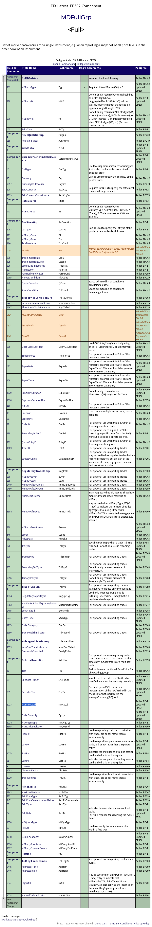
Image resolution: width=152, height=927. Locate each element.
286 (8, 346)
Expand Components (63, 64)
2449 (9, 484)
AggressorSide (29, 870)
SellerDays (27, 418)
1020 (9, 777)
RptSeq (25, 827)
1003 (9, 448)
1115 (9, 625)
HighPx (25, 734)
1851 (9, 458)
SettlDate (26, 813)
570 (8, 651)
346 (8, 496)
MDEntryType (29, 87)
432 (8, 366)
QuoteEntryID (29, 442)
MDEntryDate (29, 235)
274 (8, 243)
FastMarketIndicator (32, 273)
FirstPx (25, 753)
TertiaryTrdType (30, 578)
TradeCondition (30, 290)
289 (8, 480)
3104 (9, 511)
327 (8, 269)
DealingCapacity (30, 837)
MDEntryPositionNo (32, 527)
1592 (9, 770)
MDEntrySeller (29, 480)
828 (8, 546)
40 (8, 169)
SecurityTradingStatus (33, 265)
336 (8, 257)
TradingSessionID (31, 257)
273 (8, 239)
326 (8, 265)
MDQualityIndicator (32, 726)
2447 (9, 273)
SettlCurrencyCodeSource (35, 195)
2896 (9, 578)
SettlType (26, 804)
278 (8, 101)
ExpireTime (28, 380)
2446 (9, 870)
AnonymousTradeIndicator (36, 303)
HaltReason (28, 269)
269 (8, 87)
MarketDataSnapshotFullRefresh (19, 919)
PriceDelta (27, 538)
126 (8, 380)
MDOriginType (29, 722)
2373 (9, 647)
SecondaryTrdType (32, 567)
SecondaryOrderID (31, 433)
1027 (9, 848)
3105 (9, 726)
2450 (9, 488)
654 (8, 883)
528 (8, 715)
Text (24, 670)
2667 (9, 307)
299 (8, 442)
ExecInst (26, 413)
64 (8, 813)
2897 (9, 184)
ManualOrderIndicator (33, 895)
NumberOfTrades (31, 511)
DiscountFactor (30, 770)
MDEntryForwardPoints (34, 848)
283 (8, 325)
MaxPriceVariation (31, 792)
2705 (9, 277)
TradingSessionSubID (33, 261)
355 (8, 692)
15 (8, 178)
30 (8, 766)
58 (8, 670)
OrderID (26, 424)
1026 (9, 844)
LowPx (25, 744)
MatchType (27, 618)
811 (8, 538)
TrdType (26, 546)
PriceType (27, 129)
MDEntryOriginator (32, 314)
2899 (9, 195)
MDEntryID (27, 101)
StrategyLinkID (29, 458)
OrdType (26, 169)
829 (8, 556)
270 (8, 118)
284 (8, 336)
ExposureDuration (31, 393)
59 (8, 355)
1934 (9, 596)
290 (8, 527)
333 (8, 744)
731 (8, 796)
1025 (9, 753)
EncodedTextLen (30, 680)
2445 (9, 866)
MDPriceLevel (29, 704)
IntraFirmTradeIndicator (34, 647)
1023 (9, 704)
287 (8, 418)
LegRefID (26, 883)
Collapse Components (88, 64)
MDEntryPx (27, 118)
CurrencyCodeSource (33, 184)
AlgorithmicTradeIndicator (36, 307)
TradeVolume (29, 777)
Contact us (100, 923)
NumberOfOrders (31, 496)
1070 (9, 822)
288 (8, 476)
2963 (9, 605)
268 (12, 78)
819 (8, 140)
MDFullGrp (76, 17)
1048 (9, 837)
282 (8, 314)
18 (8, 413)
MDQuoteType (29, 822)
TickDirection (29, 243)
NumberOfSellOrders (32, 488)
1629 (9, 393)
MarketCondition (31, 277)
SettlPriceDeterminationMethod (38, 800)
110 (8, 405)
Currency (26, 178)
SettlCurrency (29, 189)
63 (8, 804)
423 (8, 129)
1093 (9, 229)
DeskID (25, 336)
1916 (9, 400)
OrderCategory (30, 625)
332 (8, 734)
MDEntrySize (28, 211)
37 (8, 424)
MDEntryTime (29, 239)
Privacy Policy (141, 923)
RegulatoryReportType (34, 596)
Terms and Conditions (120, 923)
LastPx (25, 760)
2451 (9, 800)
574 (8, 618)
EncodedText (29, 692)
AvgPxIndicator (30, 140)
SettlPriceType (29, 796)
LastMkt (26, 766)
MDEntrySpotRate (31, 844)
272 (8, 235)
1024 (9, 722)
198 (8, 433)
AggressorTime (30, 866)
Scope (25, 534)
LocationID (27, 325)
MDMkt (25, 250)
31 (8, 760)
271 (8, 211)
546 (8, 534)
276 (8, 283)
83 (8, 827)
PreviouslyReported (32, 651)
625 (8, 261)
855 (8, 567)
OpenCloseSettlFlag (32, 346)
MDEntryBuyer (29, 476)
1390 (9, 632)
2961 (9, 303)
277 (8, 290)
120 (8, 189)
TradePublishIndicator (33, 632)
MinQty (25, 405)
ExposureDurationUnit (34, 400)
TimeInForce (28, 355)
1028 (9, 895)
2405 (9, 610)
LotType (26, 229)
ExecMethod (28, 610)
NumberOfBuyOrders (33, 484)
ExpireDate (27, 366)
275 (8, 250)
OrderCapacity (29, 715)
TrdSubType (28, 556)
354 (8, 680)
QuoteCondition (30, 283)
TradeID (26, 448)
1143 (9, 792)
